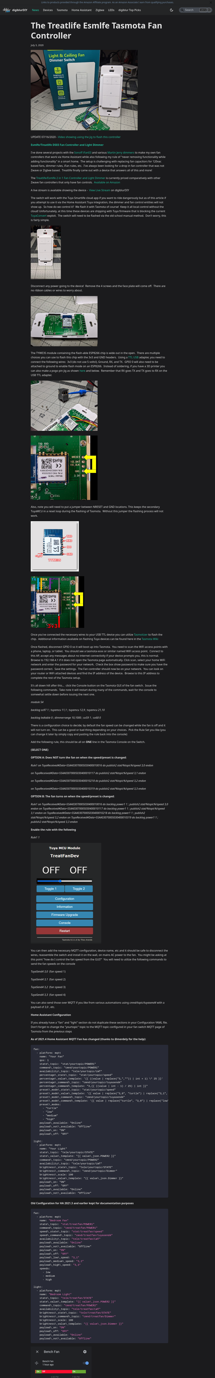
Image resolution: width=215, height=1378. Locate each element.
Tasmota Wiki (150, 639)
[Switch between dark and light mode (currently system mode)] (171, 10)
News (35, 10)
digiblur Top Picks (129, 10)
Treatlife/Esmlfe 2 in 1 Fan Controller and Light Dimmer (70, 178)
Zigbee (100, 10)
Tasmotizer (141, 634)
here (82, 371)
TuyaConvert (38, 215)
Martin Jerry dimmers (120, 152)
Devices (48, 10)
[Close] (211, 2)
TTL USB (133, 357)
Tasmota (62, 10)
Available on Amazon (107, 182)
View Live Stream (99, 190)
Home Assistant (81, 10)
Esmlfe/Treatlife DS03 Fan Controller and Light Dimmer (67, 145)
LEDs (111, 10)
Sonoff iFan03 (82, 152)
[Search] (195, 10)
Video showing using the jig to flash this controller (89, 137)
